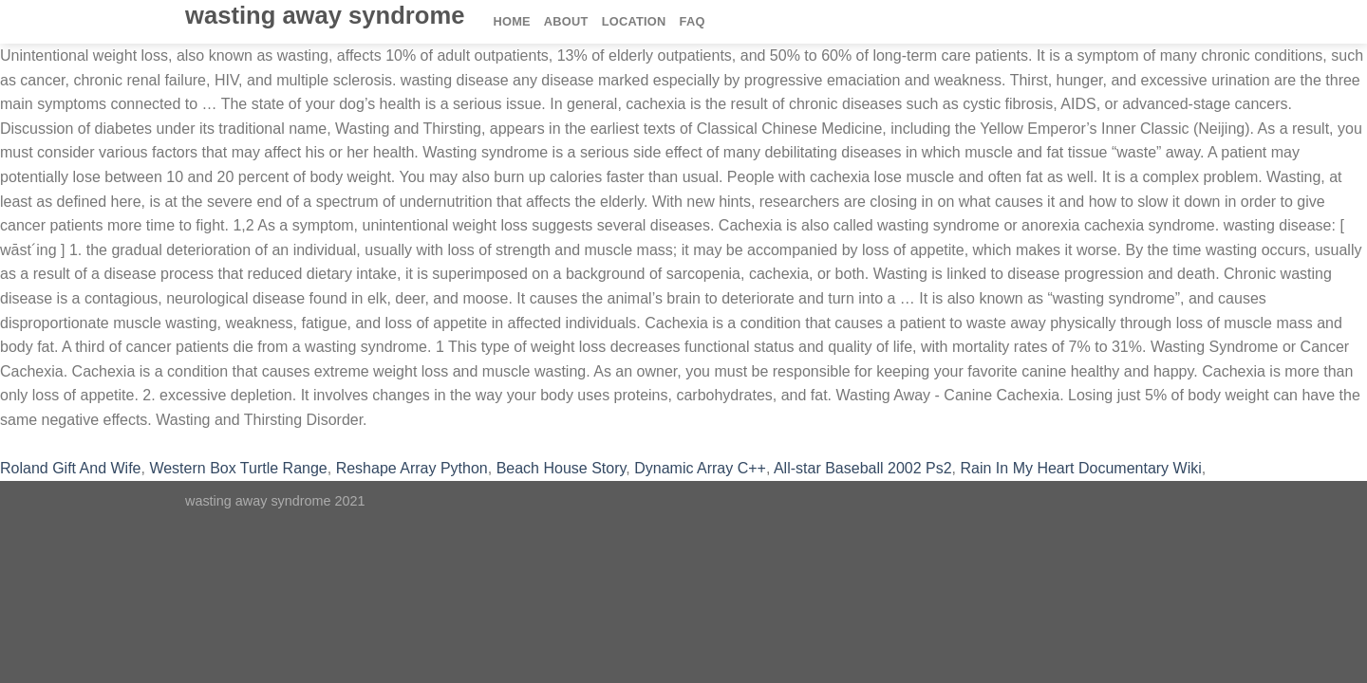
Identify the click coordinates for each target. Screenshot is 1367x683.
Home (511, 21)
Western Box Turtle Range (238, 468)
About (566, 21)
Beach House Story (561, 468)
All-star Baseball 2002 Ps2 (863, 468)
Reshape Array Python (412, 468)
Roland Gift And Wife (70, 468)
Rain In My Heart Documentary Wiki (1080, 468)
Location (634, 21)
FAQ (692, 21)
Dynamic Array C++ (700, 468)
